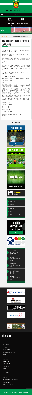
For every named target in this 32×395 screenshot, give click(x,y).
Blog (11, 211)
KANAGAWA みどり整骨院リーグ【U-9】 (15, 259)
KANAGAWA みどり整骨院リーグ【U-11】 (15, 271)
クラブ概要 (6, 344)
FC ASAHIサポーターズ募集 (10, 379)
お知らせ (12, 208)
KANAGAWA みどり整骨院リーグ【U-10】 (15, 265)
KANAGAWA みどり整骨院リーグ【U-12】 (15, 278)
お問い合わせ (6, 382)
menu (16, 14)
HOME (2, 36)
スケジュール (6, 347)
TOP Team (5, 359)
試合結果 (12, 204)
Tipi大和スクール (7, 372)
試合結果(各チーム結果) (9, 352)
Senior (4, 368)
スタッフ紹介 (13, 201)
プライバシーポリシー (16, 215)
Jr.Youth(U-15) (6, 364)
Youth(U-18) (6, 361)
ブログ (7, 36)
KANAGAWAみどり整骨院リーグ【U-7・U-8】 (15, 252)
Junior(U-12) (6, 366)
